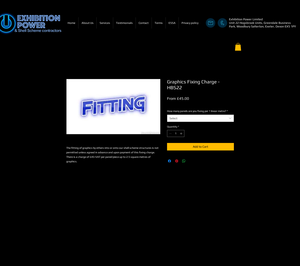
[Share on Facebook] (169, 161)
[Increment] (181, 133)
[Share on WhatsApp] (184, 161)
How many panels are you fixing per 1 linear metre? (197, 111)
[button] (238, 47)
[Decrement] (170, 133)
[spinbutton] (175, 133)
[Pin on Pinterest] (176, 161)
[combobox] (200, 118)
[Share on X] (191, 161)
